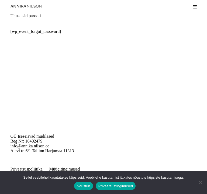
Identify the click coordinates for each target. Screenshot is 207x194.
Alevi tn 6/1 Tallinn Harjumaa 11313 (42, 150)
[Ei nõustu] (200, 182)
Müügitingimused (64, 169)
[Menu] (195, 7)
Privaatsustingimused (115, 186)
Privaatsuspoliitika (26, 169)
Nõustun (83, 186)
